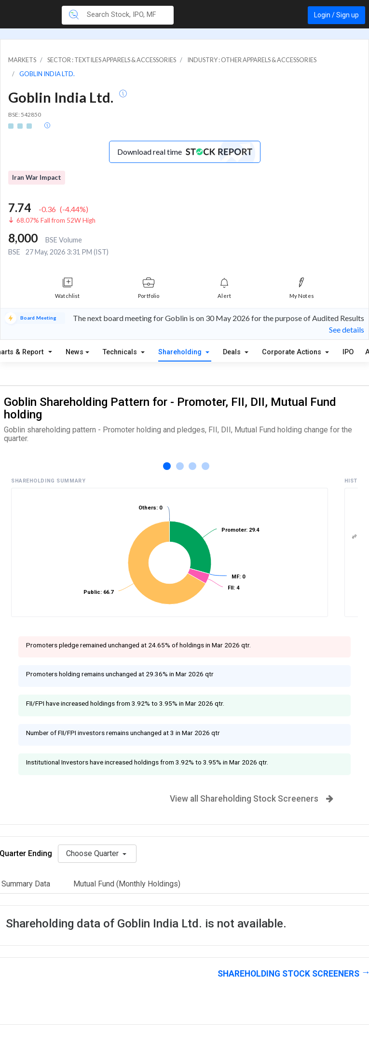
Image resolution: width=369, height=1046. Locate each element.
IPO (348, 352)
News (74, 352)
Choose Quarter (93, 853)
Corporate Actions (292, 352)
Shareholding (181, 352)
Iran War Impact (36, 177)
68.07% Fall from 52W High (56, 220)
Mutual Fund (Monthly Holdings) (126, 883)
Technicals (121, 352)
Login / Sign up (336, 15)
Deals (233, 352)
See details (346, 329)
